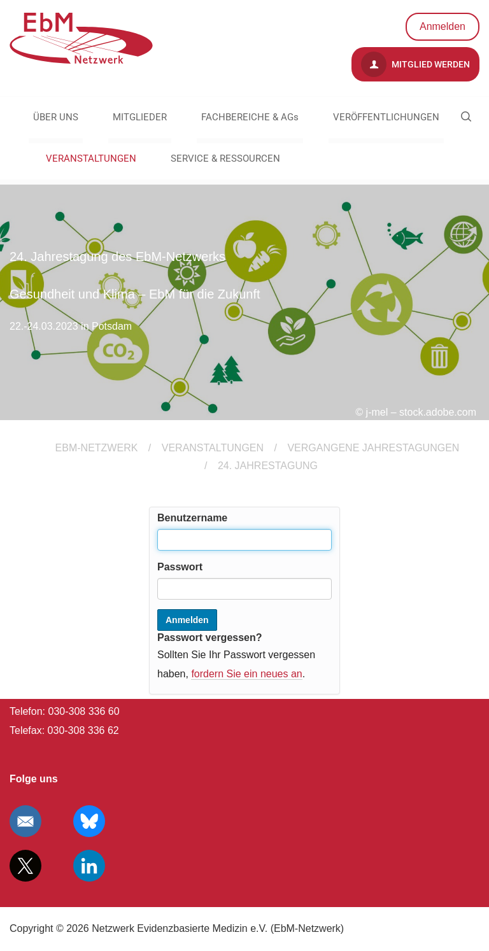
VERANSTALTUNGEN (91, 158)
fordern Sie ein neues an (246, 673)
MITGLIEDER (140, 117)
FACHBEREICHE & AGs (250, 117)
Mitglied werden (415, 64)
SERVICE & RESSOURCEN (225, 158)
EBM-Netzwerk (96, 447)
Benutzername (192, 517)
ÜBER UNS (55, 117)
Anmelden (442, 26)
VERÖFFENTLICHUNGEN (386, 117)
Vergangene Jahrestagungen (373, 447)
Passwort (179, 566)
